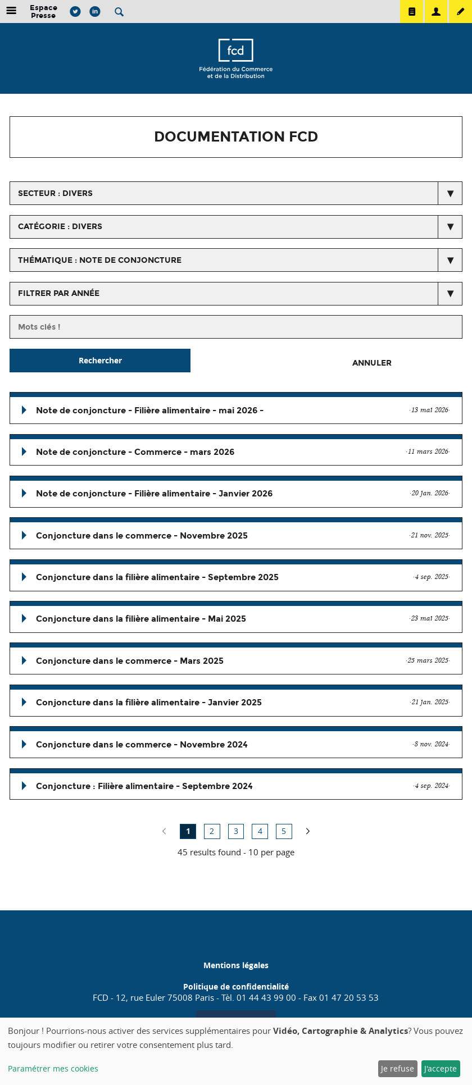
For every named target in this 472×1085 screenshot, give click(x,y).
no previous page (164, 831)
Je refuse (397, 1068)
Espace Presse (43, 11)
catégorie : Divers (60, 226)
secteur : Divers (55, 193)
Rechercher (100, 360)
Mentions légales (236, 965)
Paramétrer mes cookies (53, 1068)
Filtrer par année (58, 293)
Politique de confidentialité (236, 986)
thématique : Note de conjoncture (99, 260)
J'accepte (440, 1068)
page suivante (308, 831)
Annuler (372, 363)
